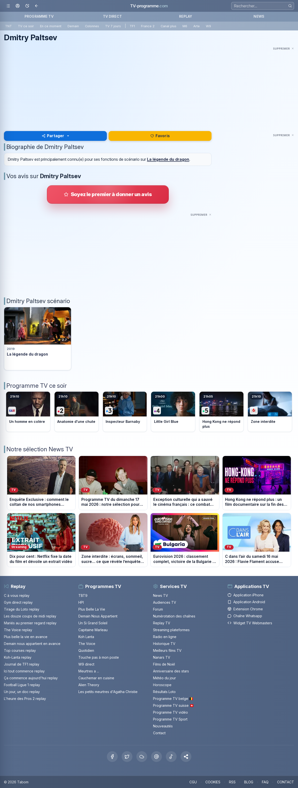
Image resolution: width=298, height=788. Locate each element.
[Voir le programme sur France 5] (221, 411)
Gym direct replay (18, 602)
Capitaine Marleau (93, 630)
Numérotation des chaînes (174, 616)
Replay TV (161, 623)
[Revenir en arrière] (37, 6)
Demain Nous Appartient (97, 616)
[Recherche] (262, 6)
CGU (193, 782)
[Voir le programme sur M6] (270, 411)
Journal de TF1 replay (21, 664)
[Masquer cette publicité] (283, 48)
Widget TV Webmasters (249, 623)
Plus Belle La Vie (91, 609)
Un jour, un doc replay (22, 692)
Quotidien (86, 650)
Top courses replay (20, 650)
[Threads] (156, 756)
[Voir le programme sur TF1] (28, 411)
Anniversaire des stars (171, 671)
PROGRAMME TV (39, 16)
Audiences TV (164, 602)
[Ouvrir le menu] (8, 6)
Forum (158, 609)
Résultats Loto (164, 692)
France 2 (148, 26)
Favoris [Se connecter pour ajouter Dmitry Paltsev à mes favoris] (160, 136)
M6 (185, 26)
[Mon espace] (18, 6)
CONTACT (285, 782)
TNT (8, 26)
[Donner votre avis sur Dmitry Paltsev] (108, 194)
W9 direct (86, 664)
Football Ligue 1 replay (22, 685)
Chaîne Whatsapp (244, 616)
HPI (81, 602)
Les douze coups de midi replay (30, 616)
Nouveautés (163, 726)
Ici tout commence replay (24, 671)
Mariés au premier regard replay (30, 623)
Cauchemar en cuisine (96, 678)
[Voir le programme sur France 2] (76, 411)
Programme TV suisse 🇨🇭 (173, 705)
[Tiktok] (171, 756)
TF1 (132, 26)
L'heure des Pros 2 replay (25, 698)
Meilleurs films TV (167, 650)
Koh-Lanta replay (17, 657)
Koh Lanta (86, 637)
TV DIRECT (112, 16)
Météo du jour (164, 678)
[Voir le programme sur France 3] (125, 411)
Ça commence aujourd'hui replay (31, 678)
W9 (208, 26)
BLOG (248, 782)
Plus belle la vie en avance (25, 637)
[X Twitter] (127, 756)
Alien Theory (88, 685)
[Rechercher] (290, 5)
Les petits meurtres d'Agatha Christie (108, 692)
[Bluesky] (141, 756)
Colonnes (92, 26)
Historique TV (164, 643)
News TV (160, 595)
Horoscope (162, 685)
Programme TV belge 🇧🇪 (173, 698)
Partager (53, 136)
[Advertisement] (149, 86)
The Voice (86, 643)
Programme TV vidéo (170, 712)
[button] (186, 756)
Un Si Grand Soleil (92, 623)
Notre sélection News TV (39, 449)
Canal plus (168, 26)
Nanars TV (161, 657)
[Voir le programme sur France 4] (173, 411)
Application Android (246, 602)
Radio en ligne (164, 637)
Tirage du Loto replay (21, 609)
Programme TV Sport (170, 719)
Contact (159, 733)
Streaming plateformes (171, 630)
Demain (73, 26)
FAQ (265, 782)
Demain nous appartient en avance (32, 643)
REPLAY (185, 16)
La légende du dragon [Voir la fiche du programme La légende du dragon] (27, 354)
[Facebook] (112, 756)
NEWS (259, 16)
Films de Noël (164, 664)
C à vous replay (16, 595)
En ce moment (50, 26)
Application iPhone (245, 595)
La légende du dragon (168, 159)
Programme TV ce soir (36, 385)
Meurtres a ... (88, 671)
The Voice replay (18, 630)
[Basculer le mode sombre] (27, 6)
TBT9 (82, 595)
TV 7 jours (113, 26)
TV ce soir (26, 26)
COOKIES (212, 782)
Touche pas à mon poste (98, 657)
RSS (232, 782)
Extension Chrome (245, 609)
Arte (196, 26)
